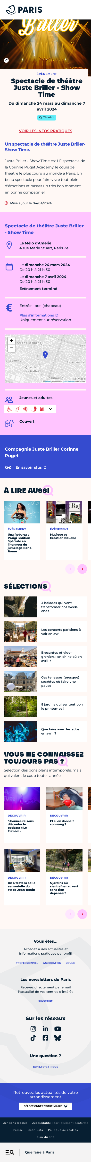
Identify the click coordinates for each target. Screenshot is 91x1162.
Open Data (35, 1130)
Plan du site (45, 1137)
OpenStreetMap (68, 382)
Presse (18, 1130)
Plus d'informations (36, 315)
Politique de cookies (63, 1130)
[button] (45, 355)
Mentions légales (14, 1123)
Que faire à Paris (39, 1152)
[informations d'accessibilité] (30, 409)
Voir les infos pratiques (45, 131)
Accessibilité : (60, 1123)
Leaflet (47, 382)
